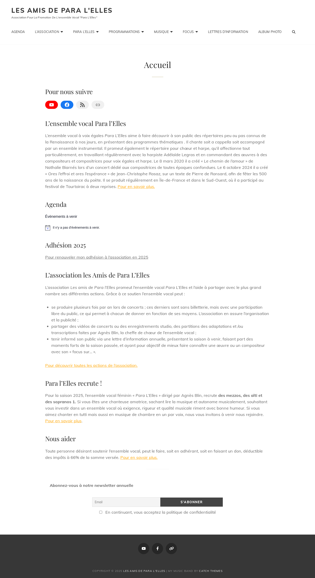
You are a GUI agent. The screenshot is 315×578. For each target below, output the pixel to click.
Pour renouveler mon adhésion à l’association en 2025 (96, 257)
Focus (188, 32)
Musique (161, 32)
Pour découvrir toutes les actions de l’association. (91, 365)
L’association (47, 32)
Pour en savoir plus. (136, 186)
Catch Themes (210, 571)
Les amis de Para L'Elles (62, 10)
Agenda (18, 32)
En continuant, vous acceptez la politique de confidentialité (157, 512)
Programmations (124, 32)
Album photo (270, 32)
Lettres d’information (228, 32)
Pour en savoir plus (63, 420)
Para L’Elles (84, 32)
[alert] (157, 227)
